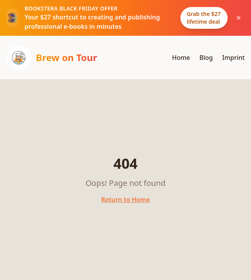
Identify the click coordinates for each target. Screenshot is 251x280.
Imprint (233, 57)
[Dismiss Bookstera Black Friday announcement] (238, 18)
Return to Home (125, 199)
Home (181, 57)
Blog (206, 57)
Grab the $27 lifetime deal (204, 17)
